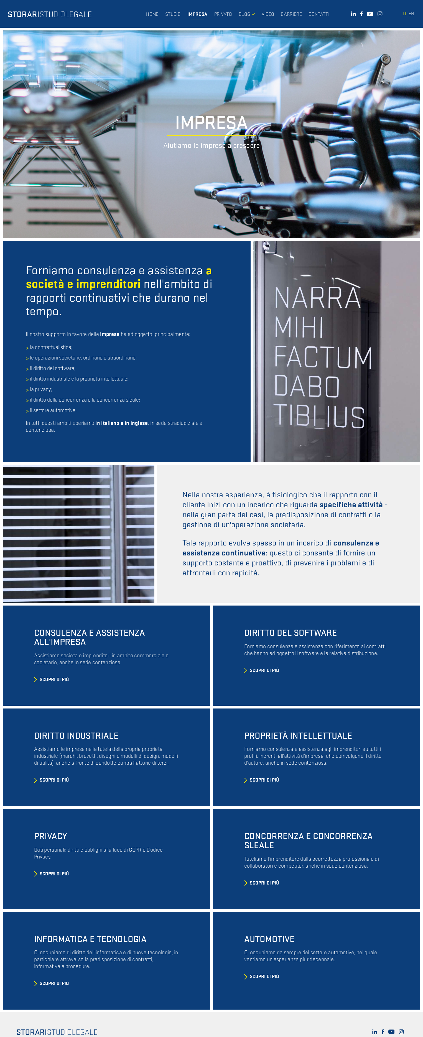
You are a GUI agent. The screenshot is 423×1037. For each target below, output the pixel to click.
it (405, 14)
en (411, 14)
